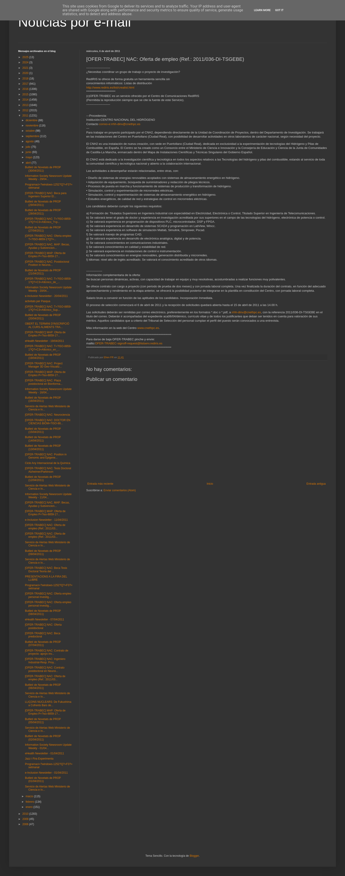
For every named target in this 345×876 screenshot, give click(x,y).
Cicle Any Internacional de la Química (47, 463)
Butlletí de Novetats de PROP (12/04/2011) (43, 478)
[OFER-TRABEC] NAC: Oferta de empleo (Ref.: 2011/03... (45, 526)
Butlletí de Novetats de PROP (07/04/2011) (43, 643)
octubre (30, 130)
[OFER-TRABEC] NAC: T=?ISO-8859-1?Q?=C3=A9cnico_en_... (48, 348)
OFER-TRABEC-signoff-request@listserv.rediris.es (129, 343)
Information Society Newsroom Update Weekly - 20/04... (48, 289)
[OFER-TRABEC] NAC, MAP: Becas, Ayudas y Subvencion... (47, 246)
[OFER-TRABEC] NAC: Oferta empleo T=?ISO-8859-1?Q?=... (48, 237)
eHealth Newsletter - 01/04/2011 (44, 753)
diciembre (32, 120)
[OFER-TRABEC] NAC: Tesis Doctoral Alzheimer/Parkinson (48, 470)
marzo (30, 796)
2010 (25, 813)
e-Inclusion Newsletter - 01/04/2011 (46, 772)
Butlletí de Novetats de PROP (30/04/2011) (43, 169)
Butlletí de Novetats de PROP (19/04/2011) (43, 356)
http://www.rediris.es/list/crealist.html (110, 87)
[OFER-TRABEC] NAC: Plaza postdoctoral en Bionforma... (43, 382)
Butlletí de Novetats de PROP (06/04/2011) (43, 686)
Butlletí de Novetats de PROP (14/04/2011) (43, 439)
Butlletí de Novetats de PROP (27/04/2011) (43, 229)
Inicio (210, 483)
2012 (25, 110)
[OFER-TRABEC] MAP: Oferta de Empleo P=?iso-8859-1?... (45, 255)
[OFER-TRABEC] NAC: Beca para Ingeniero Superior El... (46, 195)
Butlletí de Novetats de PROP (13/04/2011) (43, 447)
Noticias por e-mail (74, 22)
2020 (25, 73)
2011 (25, 115)
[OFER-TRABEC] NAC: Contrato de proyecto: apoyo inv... (46, 652)
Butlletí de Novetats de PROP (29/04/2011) (43, 203)
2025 (25, 57)
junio (29, 152)
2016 (25, 89)
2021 (25, 67)
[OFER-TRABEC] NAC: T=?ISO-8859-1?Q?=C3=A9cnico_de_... (48, 280)
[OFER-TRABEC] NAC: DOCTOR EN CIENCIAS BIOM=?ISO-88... (47, 422)
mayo (29, 157)
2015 (25, 94)
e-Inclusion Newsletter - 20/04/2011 (46, 296)
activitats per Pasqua (37, 301)
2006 (25, 824)
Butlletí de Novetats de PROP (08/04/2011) (43, 612)
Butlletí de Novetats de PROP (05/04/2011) (43, 721)
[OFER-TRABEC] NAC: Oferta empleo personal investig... (48, 595)
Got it (279, 10)
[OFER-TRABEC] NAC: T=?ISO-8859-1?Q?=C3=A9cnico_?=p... (48, 220)
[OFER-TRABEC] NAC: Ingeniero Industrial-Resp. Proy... (45, 660)
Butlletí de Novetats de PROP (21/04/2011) (43, 272)
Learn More (262, 10)
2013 (25, 105)
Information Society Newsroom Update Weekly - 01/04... (48, 746)
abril (29, 162)
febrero (30, 801)
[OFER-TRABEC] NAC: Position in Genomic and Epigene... (46, 456)
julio (28, 146)
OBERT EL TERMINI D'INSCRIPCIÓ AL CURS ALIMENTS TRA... (47, 325)
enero (29, 807)
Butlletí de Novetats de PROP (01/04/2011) (43, 779)
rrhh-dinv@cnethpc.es (246, 312)
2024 (25, 62)
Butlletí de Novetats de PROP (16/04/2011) (43, 399)
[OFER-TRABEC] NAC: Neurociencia (47, 414)
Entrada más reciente (100, 483)
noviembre (32, 125)
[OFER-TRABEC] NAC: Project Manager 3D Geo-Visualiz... (43, 365)
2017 (25, 83)
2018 (25, 78)
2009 (25, 819)
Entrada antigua (316, 483)
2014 (25, 99)
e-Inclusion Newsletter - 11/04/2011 (46, 519)
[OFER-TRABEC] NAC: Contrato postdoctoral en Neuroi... (44, 669)
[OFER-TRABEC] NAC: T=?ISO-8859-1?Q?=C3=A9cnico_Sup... (48, 308)
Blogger (194, 855)
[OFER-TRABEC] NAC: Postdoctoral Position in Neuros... (47, 263)
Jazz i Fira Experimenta (39, 758)
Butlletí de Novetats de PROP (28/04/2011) (43, 212)
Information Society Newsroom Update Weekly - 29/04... (48, 177)
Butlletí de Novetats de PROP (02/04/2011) (43, 738)
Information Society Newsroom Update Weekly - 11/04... (48, 496)
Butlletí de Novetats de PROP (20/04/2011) (43, 316)
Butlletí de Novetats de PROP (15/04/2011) (43, 430)
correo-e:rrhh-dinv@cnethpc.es (119, 124)
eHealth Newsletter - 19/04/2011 (44, 341)
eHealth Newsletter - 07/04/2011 (44, 619)
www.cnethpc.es (148, 328)
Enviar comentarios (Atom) (120, 490)
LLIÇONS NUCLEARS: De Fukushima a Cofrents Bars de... (48, 703)
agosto (30, 141)
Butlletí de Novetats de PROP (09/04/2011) (43, 552)
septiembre (33, 136)
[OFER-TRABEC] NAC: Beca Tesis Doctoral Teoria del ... (46, 569)
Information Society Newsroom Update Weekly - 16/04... (48, 390)
